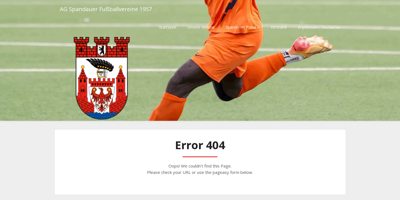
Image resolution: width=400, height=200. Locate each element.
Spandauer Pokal (241, 27)
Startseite (167, 27)
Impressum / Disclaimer (319, 27)
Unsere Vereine (201, 27)
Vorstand (278, 27)
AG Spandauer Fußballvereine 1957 (106, 9)
